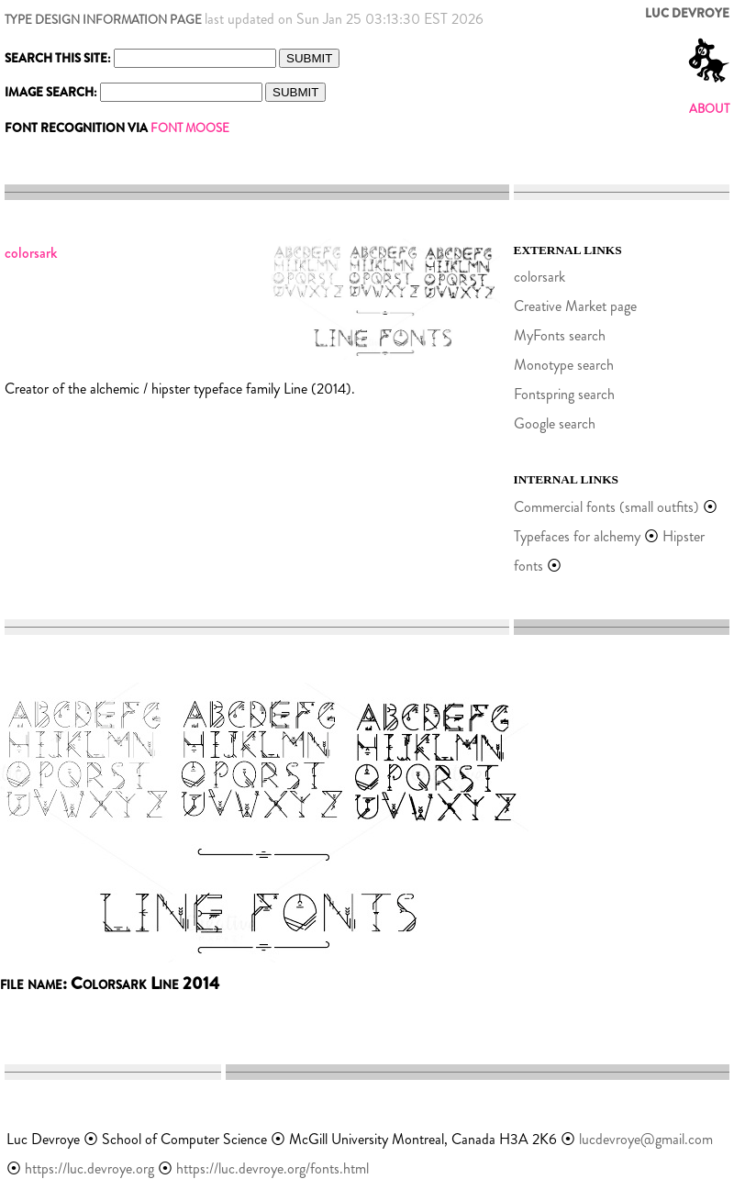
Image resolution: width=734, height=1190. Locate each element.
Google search (554, 423)
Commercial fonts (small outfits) (606, 506)
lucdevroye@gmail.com (646, 1139)
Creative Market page (575, 306)
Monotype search (564, 364)
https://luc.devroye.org (89, 1168)
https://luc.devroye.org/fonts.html (272, 1168)
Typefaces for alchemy (577, 536)
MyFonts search (560, 335)
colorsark (539, 276)
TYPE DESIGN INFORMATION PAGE (103, 19)
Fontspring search (564, 394)
